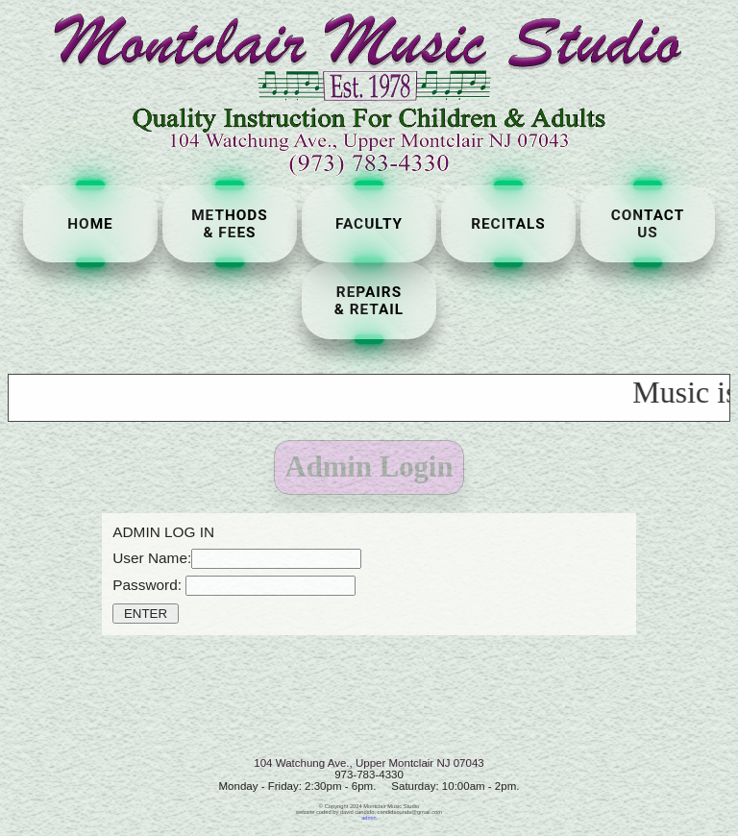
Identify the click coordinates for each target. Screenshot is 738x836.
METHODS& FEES (229, 224)
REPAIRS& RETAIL (369, 300)
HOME (90, 224)
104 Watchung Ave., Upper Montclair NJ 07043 (368, 763)
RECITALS (508, 224)
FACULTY (369, 224)
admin (369, 818)
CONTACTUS (648, 224)
